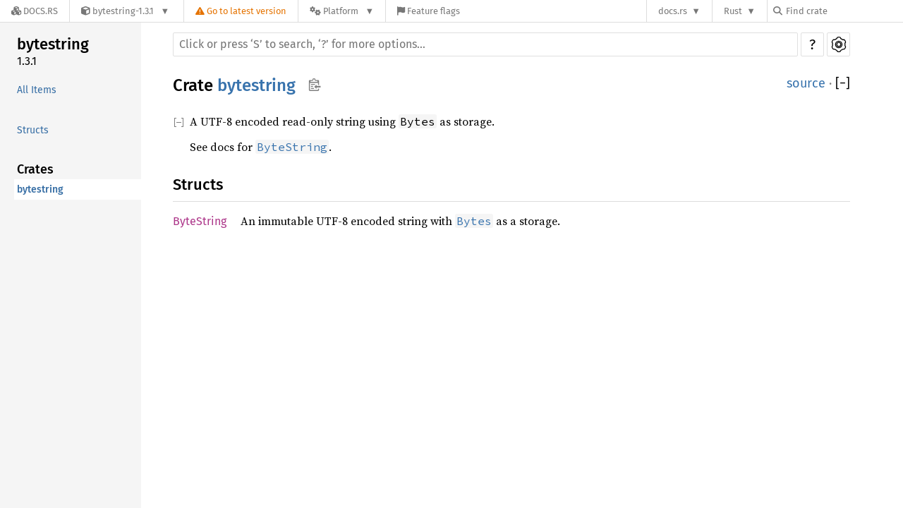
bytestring (53, 44)
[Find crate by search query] (843, 11)
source (806, 83)
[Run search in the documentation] (485, 44)
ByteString (199, 221)
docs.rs (672, 11)
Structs (33, 130)
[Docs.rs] (34, 11)
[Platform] (341, 11)
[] (842, 83)
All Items (36, 90)
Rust (733, 11)
